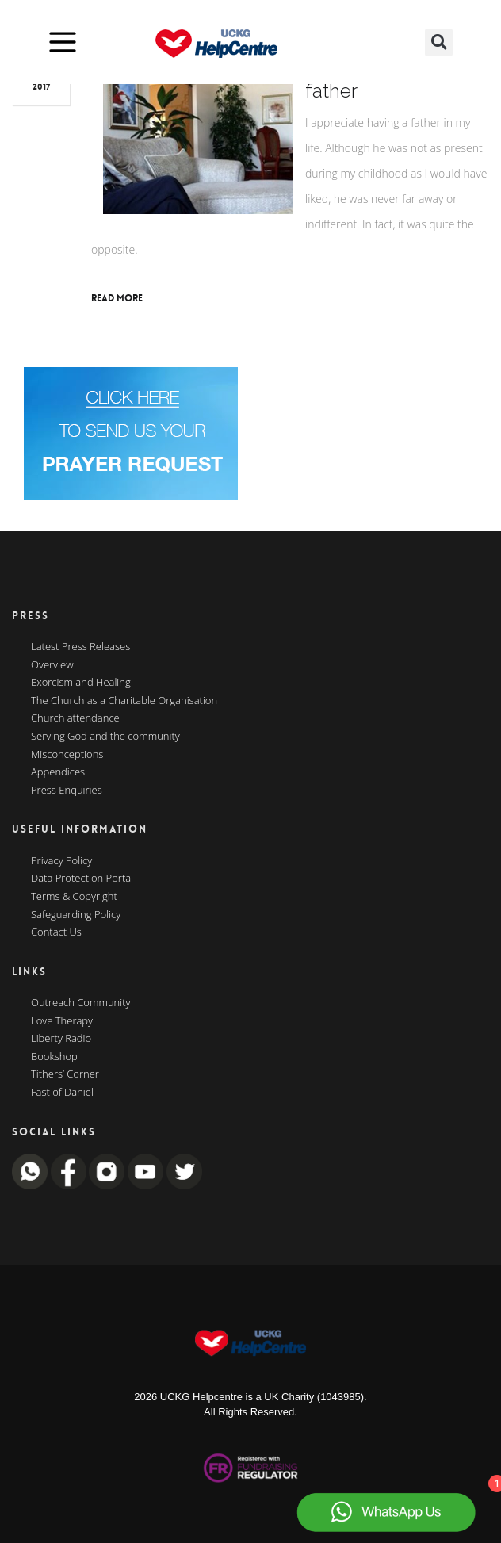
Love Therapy (62, 1021)
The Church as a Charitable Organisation (124, 701)
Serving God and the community (105, 736)
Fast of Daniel (62, 1092)
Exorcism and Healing (81, 682)
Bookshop (54, 1057)
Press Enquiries (66, 790)
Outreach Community (81, 1003)
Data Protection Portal (82, 878)
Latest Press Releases (80, 647)
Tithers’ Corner (65, 1074)
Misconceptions (67, 755)
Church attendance (75, 718)
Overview (52, 665)
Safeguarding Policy (75, 915)
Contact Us (56, 932)
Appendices (58, 772)
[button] (439, 42)
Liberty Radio (61, 1038)
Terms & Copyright (74, 896)
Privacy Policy (61, 861)
